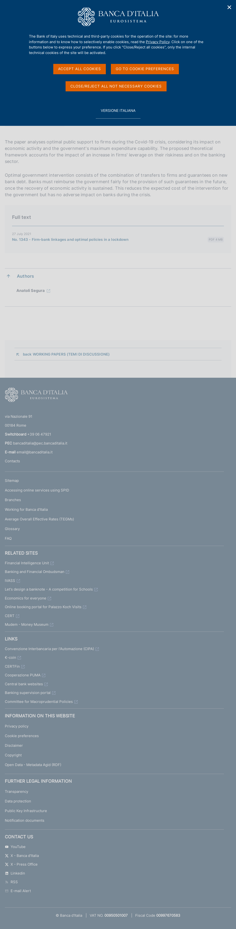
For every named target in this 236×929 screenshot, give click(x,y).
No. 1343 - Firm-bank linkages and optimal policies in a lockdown (70, 239)
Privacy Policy (157, 42)
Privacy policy (16, 726)
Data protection (18, 801)
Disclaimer (14, 745)
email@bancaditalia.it (35, 452)
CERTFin (12, 666)
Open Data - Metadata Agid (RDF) (33, 764)
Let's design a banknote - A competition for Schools (49, 589)
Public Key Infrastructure (26, 810)
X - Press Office (21, 864)
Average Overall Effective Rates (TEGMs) (39, 519)
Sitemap (12, 480)
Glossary (12, 528)
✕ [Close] (229, 7)
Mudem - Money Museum (26, 624)
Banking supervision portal (28, 692)
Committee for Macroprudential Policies (39, 701)
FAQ (8, 538)
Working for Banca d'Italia (26, 509)
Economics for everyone (25, 598)
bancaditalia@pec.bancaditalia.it (40, 443)
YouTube (15, 846)
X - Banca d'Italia (22, 855)
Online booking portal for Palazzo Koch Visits (43, 607)
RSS (11, 882)
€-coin (10, 657)
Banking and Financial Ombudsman (34, 571)
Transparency (16, 791)
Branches (13, 500)
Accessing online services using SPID (37, 490)
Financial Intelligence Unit (27, 563)
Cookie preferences (22, 736)
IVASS (10, 580)
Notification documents (24, 820)
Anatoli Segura (30, 290)
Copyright (13, 755)
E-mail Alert (18, 891)
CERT (9, 615)
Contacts (12, 461)
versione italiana (118, 113)
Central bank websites (24, 684)
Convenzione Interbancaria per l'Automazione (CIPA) (49, 648)
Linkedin (15, 873)
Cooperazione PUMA (22, 675)
